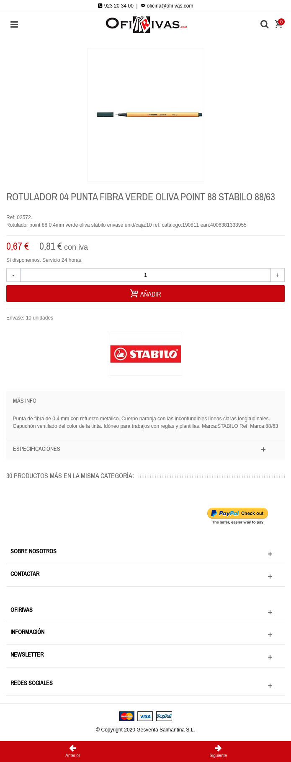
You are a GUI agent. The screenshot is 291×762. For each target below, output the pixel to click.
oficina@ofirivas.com (166, 6)
